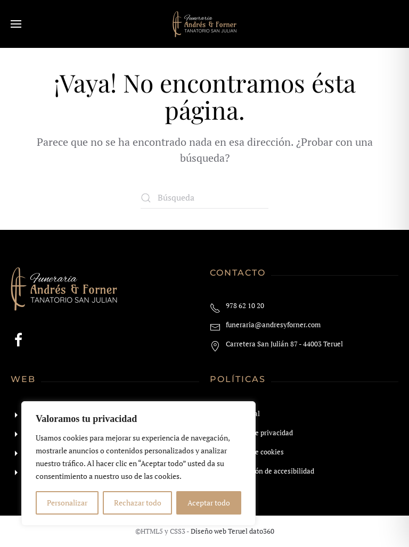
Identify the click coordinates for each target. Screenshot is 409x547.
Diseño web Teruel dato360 (232, 531)
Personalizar (67, 503)
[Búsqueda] (204, 198)
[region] (138, 463)
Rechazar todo (137, 503)
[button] (16, 24)
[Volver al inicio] (204, 24)
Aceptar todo (208, 503)
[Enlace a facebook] (19, 339)
